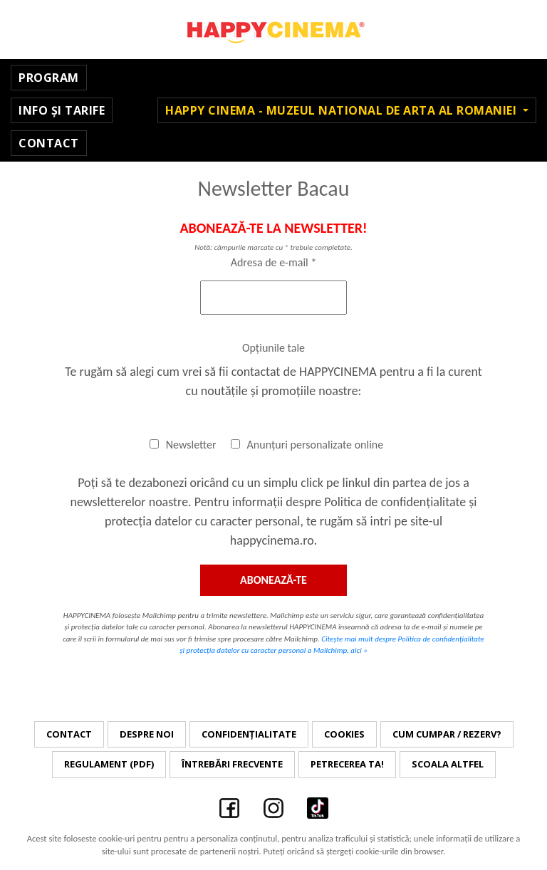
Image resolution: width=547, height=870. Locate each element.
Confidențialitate (249, 734)
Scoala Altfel (448, 764)
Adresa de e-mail (274, 262)
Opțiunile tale (273, 348)
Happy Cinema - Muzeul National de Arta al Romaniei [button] (342, 110)
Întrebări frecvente (232, 764)
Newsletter (183, 444)
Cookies (344, 734)
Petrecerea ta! (347, 764)
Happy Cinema (273, 29)
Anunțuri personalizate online (307, 444)
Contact (49, 143)
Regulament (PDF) (109, 764)
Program (49, 77)
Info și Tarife (62, 110)
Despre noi (147, 734)
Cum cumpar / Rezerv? (446, 734)
